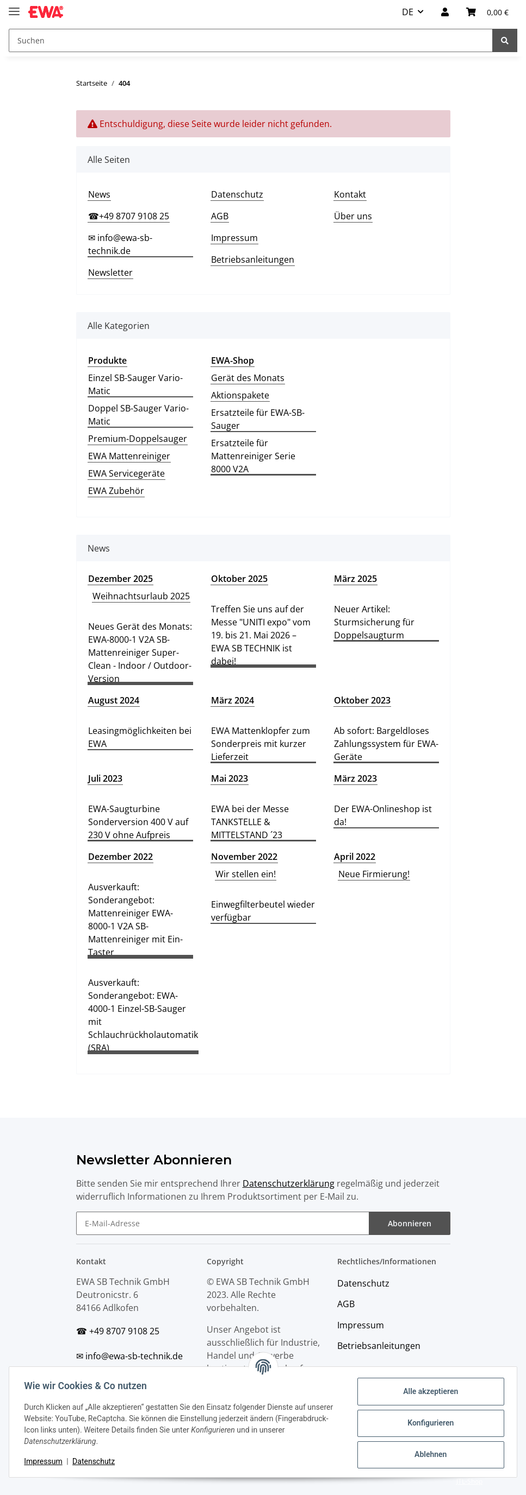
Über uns (353, 216)
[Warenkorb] (487, 12)
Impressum (234, 238)
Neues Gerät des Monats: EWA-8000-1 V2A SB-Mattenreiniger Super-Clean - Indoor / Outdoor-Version (140, 652)
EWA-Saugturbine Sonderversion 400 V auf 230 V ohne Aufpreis (138, 822)
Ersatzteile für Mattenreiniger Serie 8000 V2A (253, 456)
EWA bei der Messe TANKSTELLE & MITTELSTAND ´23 (250, 822)
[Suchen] (251, 40)
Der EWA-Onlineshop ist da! (383, 815)
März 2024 (232, 700)
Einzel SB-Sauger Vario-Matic (135, 384)
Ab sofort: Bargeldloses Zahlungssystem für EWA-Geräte (386, 744)
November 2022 (244, 857)
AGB (219, 216)
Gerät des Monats (247, 378)
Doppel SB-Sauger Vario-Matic (138, 414)
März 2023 (355, 778)
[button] (444, 12)
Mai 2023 (229, 778)
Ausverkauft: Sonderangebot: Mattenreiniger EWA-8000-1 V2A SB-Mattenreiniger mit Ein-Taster (135, 919)
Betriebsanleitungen (252, 259)
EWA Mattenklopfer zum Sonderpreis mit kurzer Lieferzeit (260, 744)
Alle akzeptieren (427, 1391)
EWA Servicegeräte (126, 473)
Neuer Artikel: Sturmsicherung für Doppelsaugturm (374, 622)
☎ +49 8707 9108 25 (117, 1331)
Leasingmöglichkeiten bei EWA (139, 737)
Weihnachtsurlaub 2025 (141, 596)
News (99, 194)
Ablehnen (428, 1454)
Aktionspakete (240, 395)
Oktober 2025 (239, 579)
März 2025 (355, 579)
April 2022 (354, 857)
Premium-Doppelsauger (137, 439)
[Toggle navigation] (14, 7)
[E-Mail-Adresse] (222, 1223)
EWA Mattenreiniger (129, 456)
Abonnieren (409, 1223)
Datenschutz (237, 194)
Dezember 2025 (120, 579)
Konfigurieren (428, 1422)
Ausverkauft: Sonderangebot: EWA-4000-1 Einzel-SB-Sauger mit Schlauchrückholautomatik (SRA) (143, 1015)
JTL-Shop (469, 1481)
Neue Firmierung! (374, 874)
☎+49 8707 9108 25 (128, 216)
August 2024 (113, 700)
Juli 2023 (105, 778)
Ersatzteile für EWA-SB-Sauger (258, 419)
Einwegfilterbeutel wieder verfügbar (263, 910)
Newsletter (110, 272)
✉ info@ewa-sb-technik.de (120, 244)
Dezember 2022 (120, 857)
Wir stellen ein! (245, 874)
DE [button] (407, 12)
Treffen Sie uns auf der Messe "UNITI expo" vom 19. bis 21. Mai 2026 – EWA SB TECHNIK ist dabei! (261, 635)
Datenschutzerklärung (289, 1183)
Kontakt (350, 194)
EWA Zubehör (116, 491)
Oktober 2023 (362, 700)
